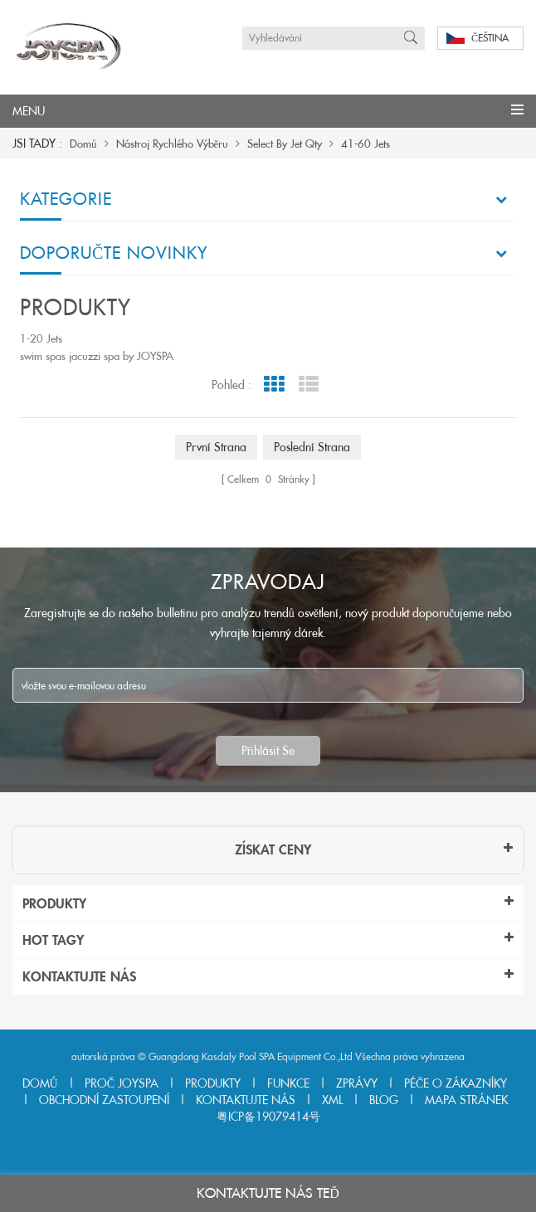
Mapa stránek (466, 1100)
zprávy (357, 1083)
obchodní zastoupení (104, 1100)
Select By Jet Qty (284, 143)
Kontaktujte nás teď (268, 1193)
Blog (383, 1100)
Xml (332, 1100)
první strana (216, 447)
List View (309, 384)
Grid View (274, 384)
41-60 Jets (365, 143)
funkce (288, 1083)
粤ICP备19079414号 (268, 1116)
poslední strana (312, 447)
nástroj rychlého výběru (172, 143)
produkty (213, 1083)
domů (83, 143)
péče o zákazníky (455, 1083)
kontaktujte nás (245, 1100)
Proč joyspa (121, 1083)
